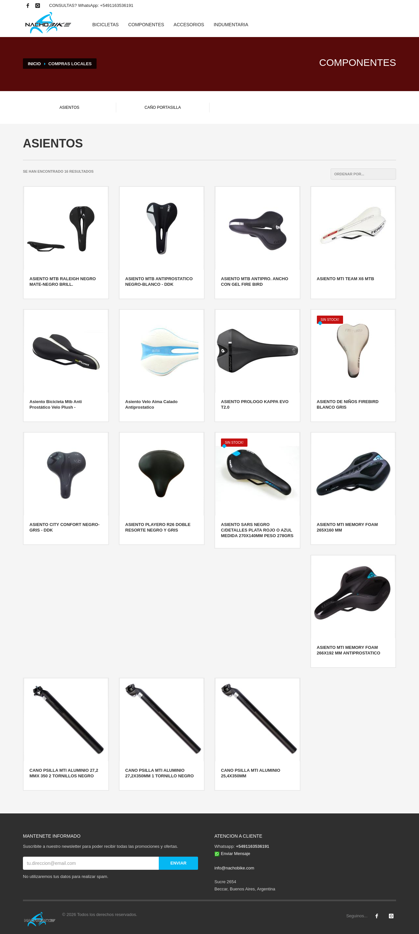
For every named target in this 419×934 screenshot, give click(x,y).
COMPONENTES (146, 24)
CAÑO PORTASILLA (163, 107)
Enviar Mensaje (235, 853)
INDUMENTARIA (231, 24)
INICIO (34, 63)
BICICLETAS (105, 24)
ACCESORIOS (188, 24)
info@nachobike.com (234, 868)
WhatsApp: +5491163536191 (105, 5)
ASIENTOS (69, 107)
